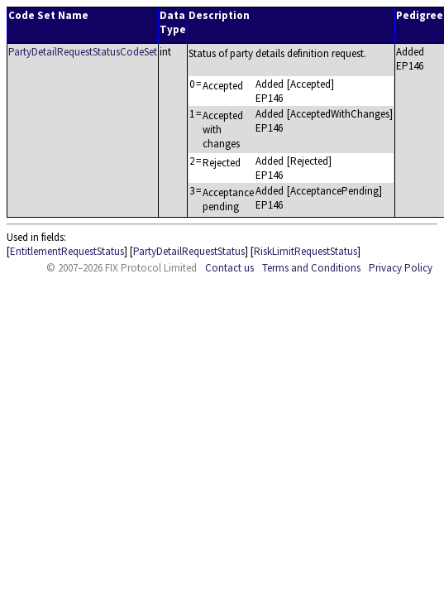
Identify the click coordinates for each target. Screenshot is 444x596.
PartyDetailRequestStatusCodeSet (82, 52)
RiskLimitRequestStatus (305, 251)
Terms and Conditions (311, 268)
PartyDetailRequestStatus (189, 251)
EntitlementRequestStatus (67, 251)
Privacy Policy (400, 268)
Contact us (229, 268)
